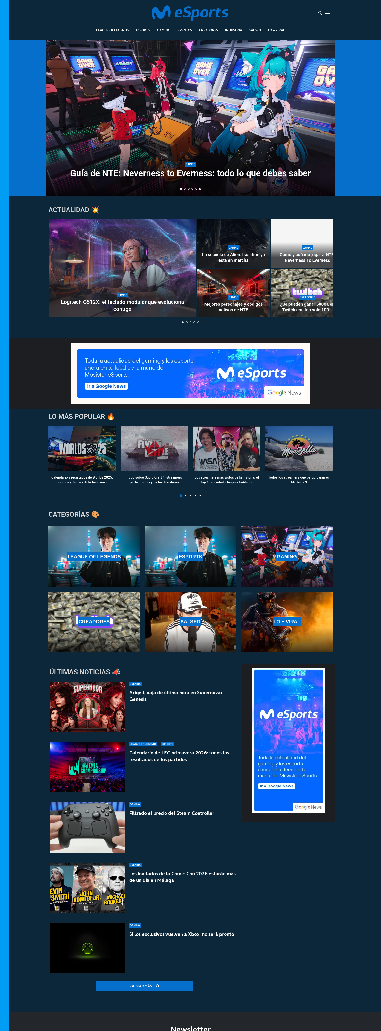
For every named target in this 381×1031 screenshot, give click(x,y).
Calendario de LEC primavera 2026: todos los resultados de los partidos (179, 756)
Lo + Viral (276, 30)
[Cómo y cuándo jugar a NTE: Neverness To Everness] (307, 243)
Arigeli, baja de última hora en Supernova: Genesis (175, 695)
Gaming (163, 30)
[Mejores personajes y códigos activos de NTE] (233, 293)
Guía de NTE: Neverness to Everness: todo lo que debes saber (190, 173)
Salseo (255, 30)
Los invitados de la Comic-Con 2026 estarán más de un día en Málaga (182, 877)
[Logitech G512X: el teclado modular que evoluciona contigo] (122, 268)
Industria (233, 30)
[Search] (320, 13)
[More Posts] (144, 986)
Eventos (185, 30)
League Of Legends (112, 30)
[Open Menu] (327, 13)
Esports (143, 30)
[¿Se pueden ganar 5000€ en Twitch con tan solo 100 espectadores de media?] (307, 293)
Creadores (208, 30)
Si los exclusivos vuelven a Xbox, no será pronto (181, 934)
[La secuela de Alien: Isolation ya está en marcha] (233, 243)
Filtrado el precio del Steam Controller (171, 813)
